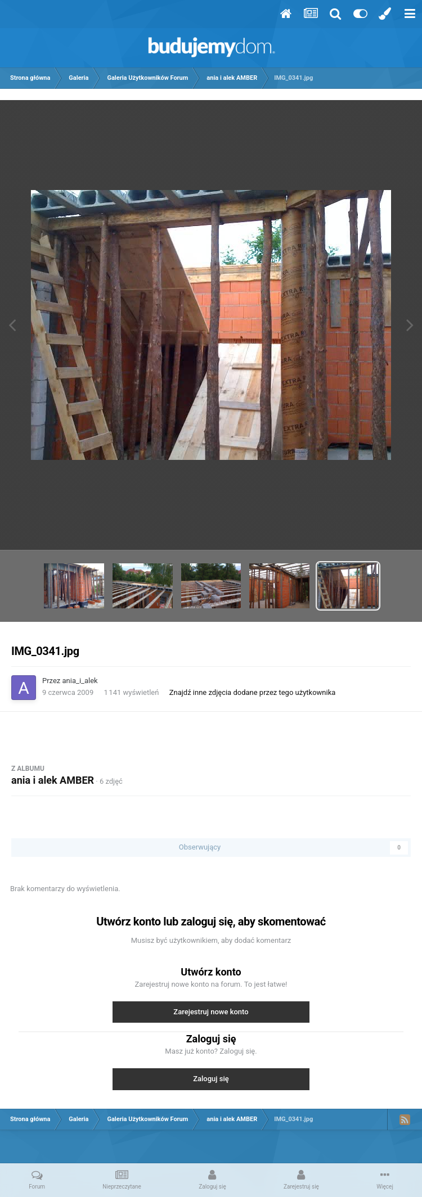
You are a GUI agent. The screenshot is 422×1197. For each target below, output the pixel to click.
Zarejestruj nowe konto (210, 1012)
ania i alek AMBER (52, 780)
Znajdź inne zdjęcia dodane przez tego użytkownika (252, 692)
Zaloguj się (211, 1078)
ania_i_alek (80, 680)
